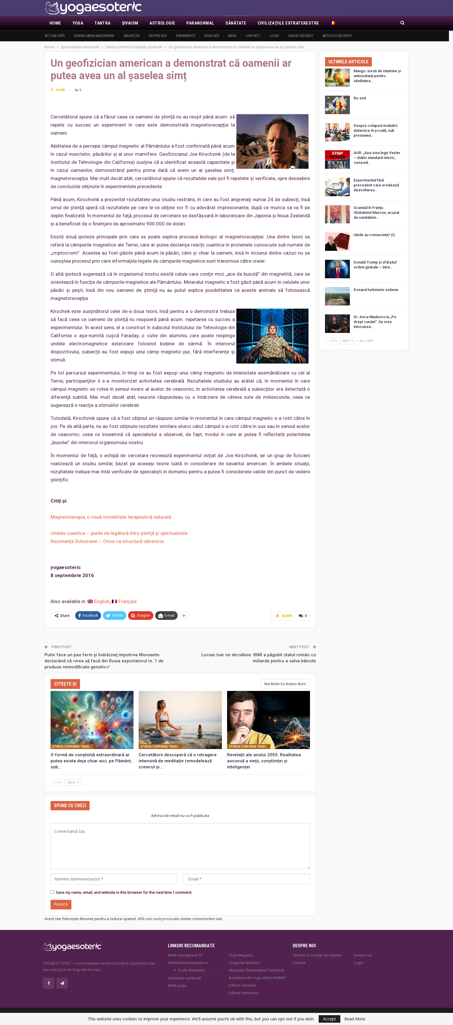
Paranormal (200, 23)
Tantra (102, 23)
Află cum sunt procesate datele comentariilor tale (180, 918)
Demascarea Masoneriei (94, 36)
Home (55, 23)
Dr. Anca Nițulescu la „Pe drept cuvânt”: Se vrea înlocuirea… (375, 322)
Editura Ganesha (242, 985)
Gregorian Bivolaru (244, 962)
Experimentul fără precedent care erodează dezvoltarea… (376, 185)
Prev (58, 782)
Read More (354, 1019)
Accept (329, 1019)
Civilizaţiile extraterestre (288, 23)
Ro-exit (360, 98)
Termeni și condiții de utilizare (317, 954)
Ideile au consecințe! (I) (374, 235)
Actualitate (54, 36)
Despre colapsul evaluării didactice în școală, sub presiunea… (375, 130)
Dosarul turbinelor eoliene (376, 290)
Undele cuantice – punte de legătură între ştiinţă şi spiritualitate (119, 533)
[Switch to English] (99, 601)
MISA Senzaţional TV (185, 954)
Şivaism (130, 23)
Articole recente (337, 36)
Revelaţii (211, 36)
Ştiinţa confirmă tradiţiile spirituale (73, 746)
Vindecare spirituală (184, 977)
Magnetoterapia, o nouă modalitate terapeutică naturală (111, 517)
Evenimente (185, 36)
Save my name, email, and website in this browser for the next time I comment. (124, 891)
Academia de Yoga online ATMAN (257, 977)
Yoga (78, 23)
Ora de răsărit (300, 36)
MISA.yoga (177, 985)
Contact (252, 36)
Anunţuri (132, 36)
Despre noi (158, 36)
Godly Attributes (191, 969)
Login (274, 36)
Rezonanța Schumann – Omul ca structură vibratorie (107, 541)
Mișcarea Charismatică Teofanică (256, 969)
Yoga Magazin (241, 954)
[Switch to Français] (124, 601)
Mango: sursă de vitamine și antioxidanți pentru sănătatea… (377, 76)
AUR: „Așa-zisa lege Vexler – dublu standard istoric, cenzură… (377, 158)
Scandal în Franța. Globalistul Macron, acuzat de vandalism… (376, 212)
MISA (232, 36)
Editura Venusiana (244, 992)
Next (73, 782)
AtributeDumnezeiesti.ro (188, 962)
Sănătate (235, 23)
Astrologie (162, 23)
